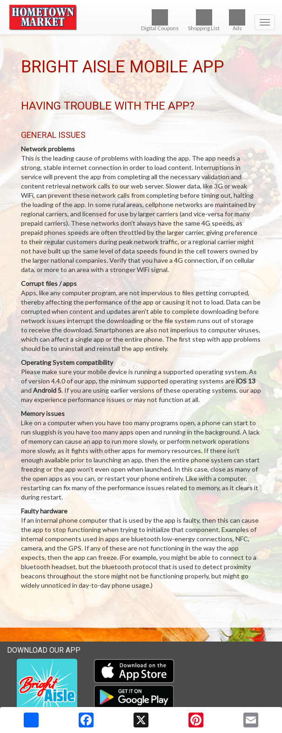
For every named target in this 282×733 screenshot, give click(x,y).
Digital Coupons (160, 20)
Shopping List (204, 20)
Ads (237, 20)
